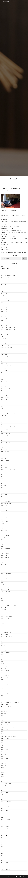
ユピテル (2, 659)
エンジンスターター (5, 334)
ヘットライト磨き (4, 593)
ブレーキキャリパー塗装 (6, 573)
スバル (2, 444)
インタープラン (4, 307)
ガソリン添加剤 (4, 363)
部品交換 (2, 776)
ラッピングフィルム (5, 663)
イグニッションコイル (5, 300)
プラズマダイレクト (5, 584)
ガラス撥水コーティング (6, 365)
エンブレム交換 (4, 338)
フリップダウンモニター (6, 548)
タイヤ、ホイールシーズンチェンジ (8, 469)
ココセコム (3, 377)
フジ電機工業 (3, 546)
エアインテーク (4, 311)
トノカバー (3, 512)
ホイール (2, 602)
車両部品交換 (3, 763)
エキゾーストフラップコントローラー (8, 329)
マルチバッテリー (4, 634)
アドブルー (3, 280)
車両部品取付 (3, 765)
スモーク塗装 (3, 458)
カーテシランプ (4, 361)
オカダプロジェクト (5, 345)
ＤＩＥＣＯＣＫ (4, 835)
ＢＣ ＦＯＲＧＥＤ (5, 810)
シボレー (2, 408)
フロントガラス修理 (5, 553)
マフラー (2, 630)
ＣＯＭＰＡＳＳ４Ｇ (5, 826)
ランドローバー (4, 668)
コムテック (3, 379)
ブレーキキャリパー (5, 571)
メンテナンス (3, 650)
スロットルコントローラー (6, 460)
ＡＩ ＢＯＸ (3, 790)
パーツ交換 (3, 537)
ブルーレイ (3, 566)
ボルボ (2, 623)
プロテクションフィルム (6, 587)
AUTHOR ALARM (5, 268)
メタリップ (3, 643)
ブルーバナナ (3, 562)
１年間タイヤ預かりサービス (7, 783)
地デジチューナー (4, 718)
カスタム (2, 359)
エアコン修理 (3, 316)
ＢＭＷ (2, 817)
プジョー (2, 580)
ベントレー (3, 598)
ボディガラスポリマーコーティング (8, 616)
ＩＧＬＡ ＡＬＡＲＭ (5, 867)
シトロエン (3, 406)
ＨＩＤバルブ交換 (4, 862)
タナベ (2, 474)
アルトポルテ (3, 284)
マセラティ (3, 627)
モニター (2, 657)
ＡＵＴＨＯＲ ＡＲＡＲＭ (6, 801)
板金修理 (2, 745)
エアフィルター (4, 320)
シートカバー (3, 415)
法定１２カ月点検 (4, 749)
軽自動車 (2, 774)
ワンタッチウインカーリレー (7, 706)
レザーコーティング (5, 693)
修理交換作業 (3, 713)
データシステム (4, 510)
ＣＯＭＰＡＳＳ (4, 824)
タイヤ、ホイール (4, 467)
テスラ (2, 487)
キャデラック (3, 368)
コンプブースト (4, 381)
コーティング (3, 383)
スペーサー (3, 453)
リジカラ (2, 681)
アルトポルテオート (5, 286)
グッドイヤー (3, 374)
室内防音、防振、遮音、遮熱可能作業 (8, 736)
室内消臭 (2, 731)
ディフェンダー (4, 496)
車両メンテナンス (4, 758)
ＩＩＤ (2, 873)
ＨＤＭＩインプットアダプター (7, 858)
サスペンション (4, 399)
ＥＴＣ (2, 844)
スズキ (2, 424)
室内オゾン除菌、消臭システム (7, 722)
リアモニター (3, 679)
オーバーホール (4, 354)
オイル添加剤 (3, 343)
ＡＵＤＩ (2, 799)
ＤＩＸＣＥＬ (3, 837)
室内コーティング (4, 729)
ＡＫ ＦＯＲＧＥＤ (5, 792)
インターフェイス (4, 304)
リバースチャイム (4, 684)
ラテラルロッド (4, 666)
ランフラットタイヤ (5, 670)
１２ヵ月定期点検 (4, 785)
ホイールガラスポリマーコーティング (8, 605)
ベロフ (2, 596)
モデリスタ (3, 654)
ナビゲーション (4, 523)
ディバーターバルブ (5, 494)
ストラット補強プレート (6, 442)
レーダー (2, 697)
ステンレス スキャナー (6, 435)
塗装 (2, 720)
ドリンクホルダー (4, 521)
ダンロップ (3, 483)
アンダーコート (4, 298)
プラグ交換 (3, 582)
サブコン (2, 404)
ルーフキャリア (4, 686)
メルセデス (3, 645)
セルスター (3, 465)
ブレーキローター (4, 578)
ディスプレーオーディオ (6, 492)
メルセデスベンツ (4, 648)
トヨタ (2, 514)
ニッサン (2, 526)
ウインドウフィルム (5, 309)
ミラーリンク (3, 641)
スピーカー (3, 447)
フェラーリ (3, 544)
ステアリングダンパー (5, 433)
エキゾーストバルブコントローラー (8, 327)
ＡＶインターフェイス (5, 806)
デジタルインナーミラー (6, 501)
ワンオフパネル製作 (5, 704)
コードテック (3, 390)
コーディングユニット (5, 388)
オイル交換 (3, 341)
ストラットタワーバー (5, 440)
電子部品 (2, 781)
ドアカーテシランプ (5, 517)
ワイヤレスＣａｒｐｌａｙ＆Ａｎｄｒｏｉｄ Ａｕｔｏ (12, 702)
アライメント (3, 282)
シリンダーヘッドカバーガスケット (8, 413)
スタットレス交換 (4, 429)
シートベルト (3, 417)
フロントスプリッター (5, 557)
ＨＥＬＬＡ (3, 860)
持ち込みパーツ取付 (5, 738)
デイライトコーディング (6, 499)
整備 (2, 742)
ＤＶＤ (2, 842)
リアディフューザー (5, 677)
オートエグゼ (3, 352)
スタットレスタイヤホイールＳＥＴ (8, 426)
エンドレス (3, 336)
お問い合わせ (21, 876)
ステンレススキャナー (5, 438)
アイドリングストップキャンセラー (8, 275)
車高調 (2, 772)
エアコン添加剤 (4, 318)
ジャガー (2, 422)
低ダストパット (4, 711)
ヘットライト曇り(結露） (6, 591)
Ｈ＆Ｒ (2, 853)
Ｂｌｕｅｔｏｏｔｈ (5, 812)
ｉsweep (2, 864)
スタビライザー (4, 431)
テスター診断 (3, 485)
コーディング (3, 386)
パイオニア (3, 532)
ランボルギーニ (4, 672)
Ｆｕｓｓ (2, 851)
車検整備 (2, 767)
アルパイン (3, 289)
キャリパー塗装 (4, 370)
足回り (2, 756)
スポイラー (3, 456)
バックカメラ (3, 528)
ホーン (2, 614)
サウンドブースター (5, 397)
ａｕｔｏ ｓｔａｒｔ (5, 803)
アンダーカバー (4, 295)
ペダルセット (3, 600)
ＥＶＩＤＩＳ (3, 846)
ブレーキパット (4, 575)
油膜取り (2, 747)
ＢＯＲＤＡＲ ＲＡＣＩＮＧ (7, 819)
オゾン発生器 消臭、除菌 (6, 347)
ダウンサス (3, 478)
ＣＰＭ (2, 833)
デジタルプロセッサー (5, 505)
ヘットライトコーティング (6, 589)
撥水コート (3, 740)
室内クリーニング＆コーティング (7, 727)
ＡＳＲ (2, 797)
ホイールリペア (4, 607)
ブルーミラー (3, 564)
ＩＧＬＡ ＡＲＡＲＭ (5, 869)
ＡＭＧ (2, 794)
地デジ (2, 715)
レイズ (2, 688)
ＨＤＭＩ (2, 855)
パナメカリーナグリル (5, 535)
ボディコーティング (5, 618)
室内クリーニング (4, 724)
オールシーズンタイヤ (5, 356)
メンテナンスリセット (5, 652)
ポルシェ (2, 625)
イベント (2, 302)
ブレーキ (2, 569)
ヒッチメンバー (4, 539)
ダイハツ (2, 476)
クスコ (2, 372)
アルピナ (2, 291)
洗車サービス (3, 754)
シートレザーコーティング (6, 420)
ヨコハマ (2, 661)
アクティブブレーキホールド (7, 277)
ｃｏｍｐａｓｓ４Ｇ (5, 828)
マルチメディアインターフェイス (7, 636)
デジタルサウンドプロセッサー (7, 503)
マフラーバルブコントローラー (7, 632)
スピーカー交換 (4, 449)
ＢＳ (2, 821)
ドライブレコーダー (5, 519)
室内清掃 (2, 733)
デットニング (3, 508)
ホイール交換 (3, 609)
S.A (1, 273)
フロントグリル (4, 555)
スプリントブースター (5, 451)
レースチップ (3, 695)
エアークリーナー (4, 325)
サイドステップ (4, 395)
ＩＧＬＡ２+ (3, 871)
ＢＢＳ (2, 808)
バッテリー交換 (4, 530)
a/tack (2, 266)
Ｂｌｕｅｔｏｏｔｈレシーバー (7, 815)
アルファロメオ (4, 293)
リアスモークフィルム (5, 675)
